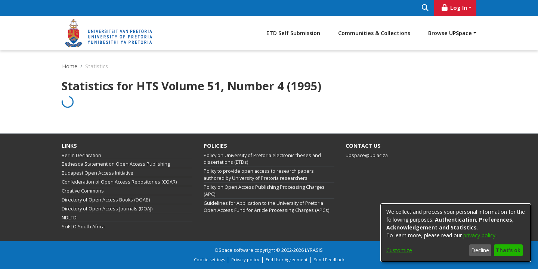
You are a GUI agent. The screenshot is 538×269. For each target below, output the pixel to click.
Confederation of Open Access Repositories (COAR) (119, 182)
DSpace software (234, 250)
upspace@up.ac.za (367, 155)
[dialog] (456, 233)
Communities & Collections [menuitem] (374, 33)
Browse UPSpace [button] (450, 33)
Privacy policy (245, 259)
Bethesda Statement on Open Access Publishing (116, 164)
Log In (453, 7)
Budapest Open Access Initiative (97, 173)
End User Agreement (286, 259)
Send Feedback (329, 259)
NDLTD (69, 218)
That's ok (508, 250)
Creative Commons (83, 191)
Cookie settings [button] (209, 259)
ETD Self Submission (293, 33)
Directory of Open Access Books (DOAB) (106, 200)
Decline (480, 250)
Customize (399, 250)
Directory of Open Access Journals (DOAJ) (107, 209)
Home (69, 66)
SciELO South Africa (83, 226)
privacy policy (479, 235)
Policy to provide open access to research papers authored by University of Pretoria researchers (259, 174)
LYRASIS (314, 250)
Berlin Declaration (81, 155)
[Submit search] (425, 8)
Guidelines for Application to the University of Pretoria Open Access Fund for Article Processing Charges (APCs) (266, 206)
